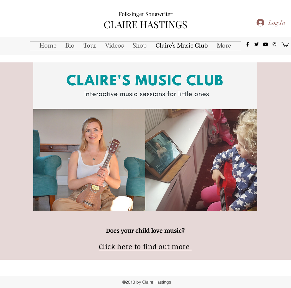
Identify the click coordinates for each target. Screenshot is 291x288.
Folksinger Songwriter (146, 14)
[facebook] (248, 44)
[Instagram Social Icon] (274, 44)
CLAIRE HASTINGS (145, 24)
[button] (285, 44)
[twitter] (257, 44)
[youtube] (265, 44)
